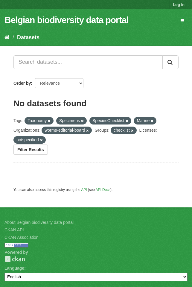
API (84, 190)
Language (14, 268)
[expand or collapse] (182, 21)
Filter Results (30, 149)
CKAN (14, 259)
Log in (179, 4)
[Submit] (170, 62)
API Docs (103, 190)
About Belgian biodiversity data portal (39, 222)
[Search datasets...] (88, 62)
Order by (22, 83)
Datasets (28, 37)
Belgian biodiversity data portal (66, 20)
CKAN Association (21, 237)
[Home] (7, 37)
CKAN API (14, 229)
